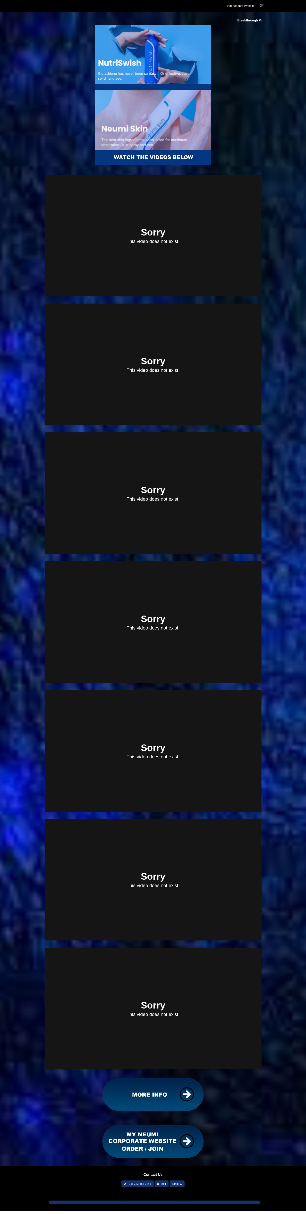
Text (161, 1183)
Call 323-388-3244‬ (137, 1183)
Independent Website (241, 5)
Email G (177, 1183)
